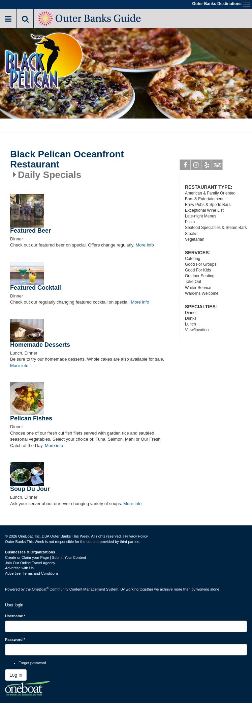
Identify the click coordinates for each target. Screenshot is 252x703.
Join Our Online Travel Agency (30, 563)
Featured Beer (30, 230)
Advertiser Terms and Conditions (32, 573)
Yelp (206, 166)
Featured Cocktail (35, 287)
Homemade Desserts (40, 344)
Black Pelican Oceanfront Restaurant (67, 159)
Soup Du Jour (30, 489)
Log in (15, 675)
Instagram (196, 166)
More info (144, 245)
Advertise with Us (19, 568)
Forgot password (32, 663)
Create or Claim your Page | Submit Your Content (45, 557)
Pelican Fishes (31, 418)
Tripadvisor (217, 166)
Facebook (185, 166)
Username (15, 616)
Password (15, 639)
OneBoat (40, 589)
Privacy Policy (136, 536)
